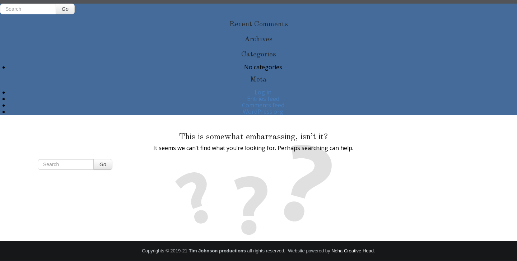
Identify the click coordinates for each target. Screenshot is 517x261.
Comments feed (263, 105)
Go (65, 9)
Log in (263, 92)
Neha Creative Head (352, 250)
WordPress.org (263, 112)
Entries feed (263, 99)
